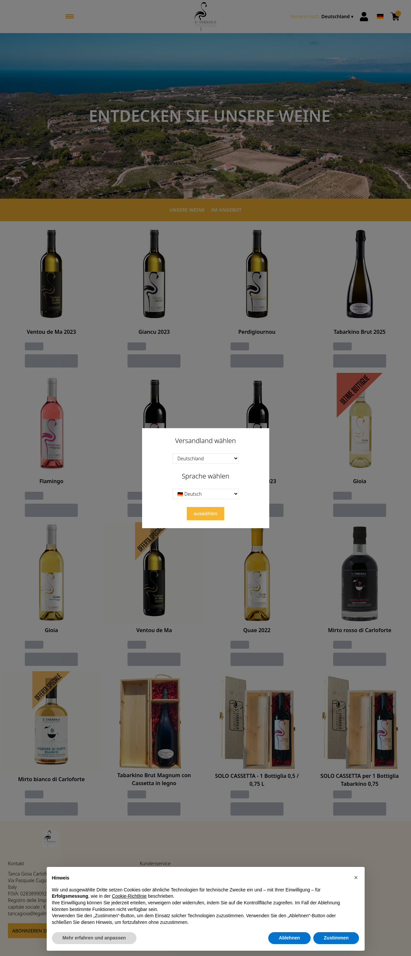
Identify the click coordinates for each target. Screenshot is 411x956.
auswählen (205, 513)
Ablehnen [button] (289, 938)
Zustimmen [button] (336, 938)
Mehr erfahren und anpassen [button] (94, 938)
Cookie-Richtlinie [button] (129, 896)
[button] (356, 878)
